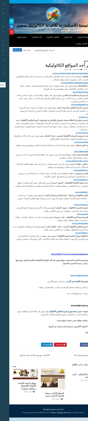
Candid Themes (68, 412)
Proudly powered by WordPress (26, 412)
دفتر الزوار (59, 37)
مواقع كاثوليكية (78, 60)
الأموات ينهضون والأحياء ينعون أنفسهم (24, 355)
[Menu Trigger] (80, 5)
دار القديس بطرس (74, 43)
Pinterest (51, 345)
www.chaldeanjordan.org (71, 275)
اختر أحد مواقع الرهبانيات (76, 355)
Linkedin (37, 345)
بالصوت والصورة (43, 37)
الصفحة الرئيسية (74, 37)
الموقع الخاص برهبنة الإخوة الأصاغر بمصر (45, 394)
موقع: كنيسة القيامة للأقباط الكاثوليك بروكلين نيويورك (18, 386)
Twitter (64, 345)
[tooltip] (2, 21)
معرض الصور (12, 37)
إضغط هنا (80, 332)
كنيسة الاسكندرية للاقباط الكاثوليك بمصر (44, 25)
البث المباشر (27, 37)
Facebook (77, 345)
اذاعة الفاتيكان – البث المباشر (73, 376)
